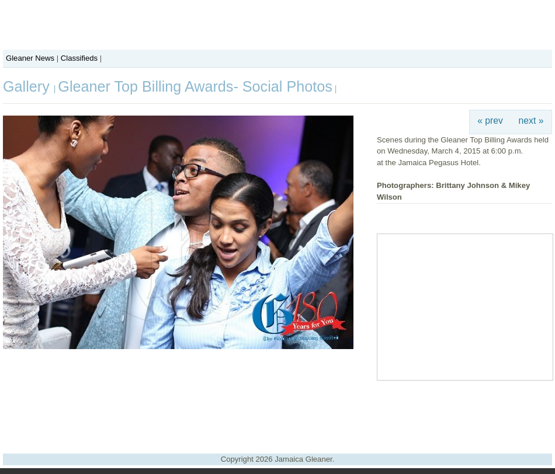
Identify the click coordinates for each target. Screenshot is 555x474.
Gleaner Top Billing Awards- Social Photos (195, 86)
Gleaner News (30, 58)
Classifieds (79, 58)
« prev (490, 121)
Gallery (28, 86)
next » (531, 121)
